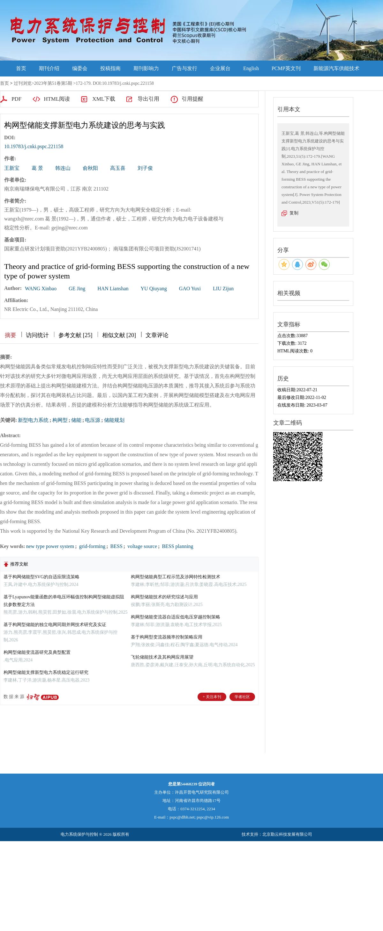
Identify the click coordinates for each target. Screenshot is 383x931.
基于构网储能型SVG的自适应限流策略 (41, 576)
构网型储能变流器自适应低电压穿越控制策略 (175, 617)
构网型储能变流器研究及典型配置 (37, 652)
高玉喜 (117, 168)
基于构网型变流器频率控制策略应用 (166, 637)
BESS (116, 546)
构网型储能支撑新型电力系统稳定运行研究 (46, 672)
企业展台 (220, 68)
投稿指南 (110, 68)
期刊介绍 (49, 68)
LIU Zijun (223, 288)
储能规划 (114, 420)
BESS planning (177, 546)
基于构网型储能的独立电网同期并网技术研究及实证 (55, 624)
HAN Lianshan (112, 288)
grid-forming (92, 546)
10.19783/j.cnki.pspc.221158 (33, 146)
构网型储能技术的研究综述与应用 (164, 597)
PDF (16, 99)
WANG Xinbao (40, 288)
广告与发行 (184, 68)
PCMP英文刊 (286, 68)
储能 (76, 420)
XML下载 (103, 99)
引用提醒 (192, 99)
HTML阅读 (57, 99)
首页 (21, 68)
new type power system (50, 546)
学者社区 (242, 697)
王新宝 (11, 168)
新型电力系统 (33, 420)
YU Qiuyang (154, 288)
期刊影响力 (146, 68)
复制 (293, 213)
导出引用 (148, 99)
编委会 (79, 68)
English (251, 68)
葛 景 (37, 168)
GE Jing (77, 288)
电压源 (92, 420)
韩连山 (63, 168)
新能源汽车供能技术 (336, 68)
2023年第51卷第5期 (53, 83)
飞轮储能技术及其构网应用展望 (162, 657)
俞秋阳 (90, 168)
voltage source (141, 546)
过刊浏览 (23, 83)
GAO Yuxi (190, 288)
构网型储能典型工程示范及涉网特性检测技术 (175, 576)
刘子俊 (145, 168)
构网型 (60, 420)
